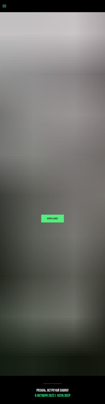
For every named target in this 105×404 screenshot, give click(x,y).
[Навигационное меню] (4, 6)
